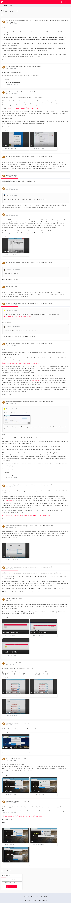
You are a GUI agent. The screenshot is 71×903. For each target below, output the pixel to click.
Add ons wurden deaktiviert (14, 598)
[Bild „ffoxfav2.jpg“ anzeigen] (43, 837)
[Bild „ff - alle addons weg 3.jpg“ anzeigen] (15, 688)
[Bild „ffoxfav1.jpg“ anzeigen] (15, 856)
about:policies (35, 380)
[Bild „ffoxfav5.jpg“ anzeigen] (15, 786)
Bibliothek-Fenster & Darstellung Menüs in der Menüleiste (23, 66)
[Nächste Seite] (10, 15)
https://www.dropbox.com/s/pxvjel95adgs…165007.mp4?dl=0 (20, 363)
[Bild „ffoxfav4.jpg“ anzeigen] (43, 786)
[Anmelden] (65, 2)
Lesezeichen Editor (11, 175)
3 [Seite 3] (7, 15)
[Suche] (61, 1)
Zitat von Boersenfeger (13, 269)
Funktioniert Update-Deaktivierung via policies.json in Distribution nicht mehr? (29, 156)
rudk (7, 23)
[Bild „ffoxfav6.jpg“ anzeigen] (15, 743)
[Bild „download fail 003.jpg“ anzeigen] (15, 628)
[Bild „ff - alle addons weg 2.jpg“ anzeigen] (43, 688)
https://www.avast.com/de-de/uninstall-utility (17, 316)
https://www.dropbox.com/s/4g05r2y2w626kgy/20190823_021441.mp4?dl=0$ (25, 515)
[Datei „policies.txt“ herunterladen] (13, 476)
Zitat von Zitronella (11, 310)
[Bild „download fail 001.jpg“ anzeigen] (15, 647)
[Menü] (69, 1)
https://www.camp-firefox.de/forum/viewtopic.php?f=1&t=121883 (22, 816)
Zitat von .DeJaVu (11, 195)
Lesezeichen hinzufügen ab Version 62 (17, 723)
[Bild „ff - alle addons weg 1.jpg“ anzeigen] (15, 708)
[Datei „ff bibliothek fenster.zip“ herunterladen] (13, 83)
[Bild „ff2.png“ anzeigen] (43, 141)
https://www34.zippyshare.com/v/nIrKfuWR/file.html (23, 108)
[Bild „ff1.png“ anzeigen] (15, 141)
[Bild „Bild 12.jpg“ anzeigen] (15, 552)
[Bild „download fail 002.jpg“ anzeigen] (43, 628)
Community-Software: (35, 900)
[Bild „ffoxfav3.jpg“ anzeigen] (15, 837)
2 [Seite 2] (4, 15)
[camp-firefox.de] (1, 1)
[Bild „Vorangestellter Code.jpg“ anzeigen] (15, 247)
